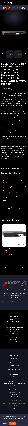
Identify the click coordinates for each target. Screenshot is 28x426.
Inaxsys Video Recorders (14, 325)
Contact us (14, 394)
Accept (12, 423)
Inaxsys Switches (14, 331)
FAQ (14, 377)
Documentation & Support (21, 7)
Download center (14, 381)
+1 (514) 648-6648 (8, 403)
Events (14, 367)
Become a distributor (14, 392)
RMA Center (14, 385)
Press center (14, 363)
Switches (13, 7)
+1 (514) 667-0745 (18, 403)
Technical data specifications (11, 168)
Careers (14, 360)
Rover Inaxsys (14, 341)
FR (14, 408)
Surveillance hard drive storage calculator (14, 383)
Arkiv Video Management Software (14, 322)
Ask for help (14, 379)
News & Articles (14, 365)
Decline (5, 423)
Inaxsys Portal (14, 396)
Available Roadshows (14, 369)
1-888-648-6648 (16, 405)
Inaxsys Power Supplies (14, 329)
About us (14, 358)
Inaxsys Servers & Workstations (14, 327)
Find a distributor (14, 390)
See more (5, 256)
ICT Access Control (14, 333)
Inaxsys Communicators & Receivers (14, 336)
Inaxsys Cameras (14, 319)
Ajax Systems (14, 339)
